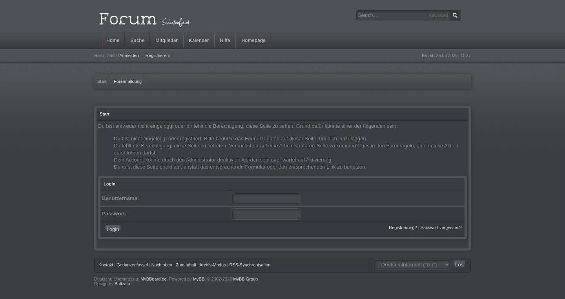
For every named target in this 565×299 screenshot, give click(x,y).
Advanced (438, 15)
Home (112, 40)
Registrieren (157, 55)
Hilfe (225, 40)
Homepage (253, 40)
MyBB (198, 279)
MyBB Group (245, 279)
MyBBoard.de (153, 279)
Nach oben (161, 264)
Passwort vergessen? (441, 227)
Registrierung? (403, 227)
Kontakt (105, 264)
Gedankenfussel (132, 264)
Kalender (199, 40)
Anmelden (129, 55)
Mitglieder (166, 40)
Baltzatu (122, 283)
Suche (137, 40)
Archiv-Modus (212, 264)
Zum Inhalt (186, 264)
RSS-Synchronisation (250, 264)
